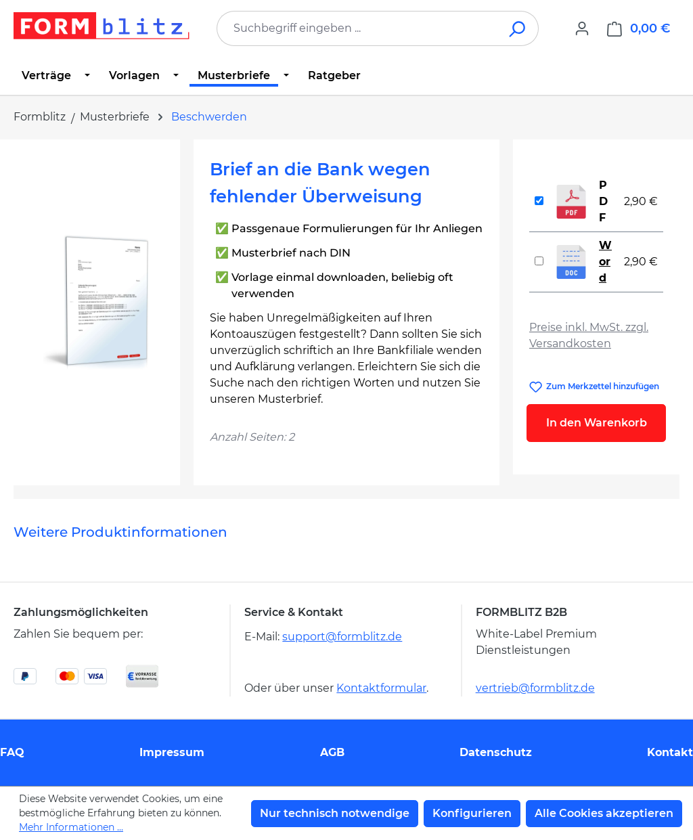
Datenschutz (496, 752)
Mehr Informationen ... (71, 827)
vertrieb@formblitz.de (535, 688)
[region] (97, 301)
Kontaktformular (381, 688)
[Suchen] (518, 28)
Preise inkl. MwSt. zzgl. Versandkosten (588, 335)
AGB (332, 752)
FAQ (12, 752)
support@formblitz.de (342, 636)
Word (605, 261)
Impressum (171, 752)
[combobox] (357, 28)
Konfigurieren (472, 813)
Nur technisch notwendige (334, 813)
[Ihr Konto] (582, 28)
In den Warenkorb (596, 422)
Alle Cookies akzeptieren (604, 813)
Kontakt (670, 752)
